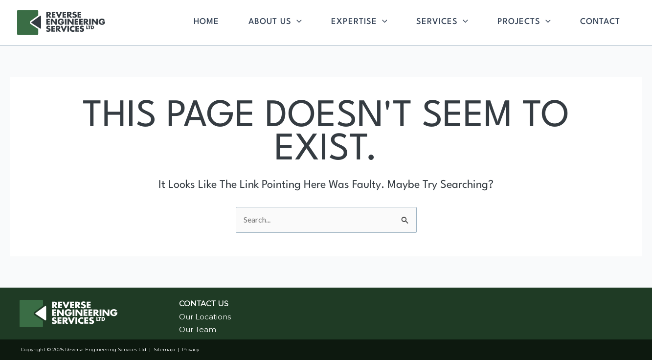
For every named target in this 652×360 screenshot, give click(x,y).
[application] (297, 22)
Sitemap (164, 349)
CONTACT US (203, 303)
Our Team (197, 329)
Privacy (190, 349)
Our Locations (205, 316)
